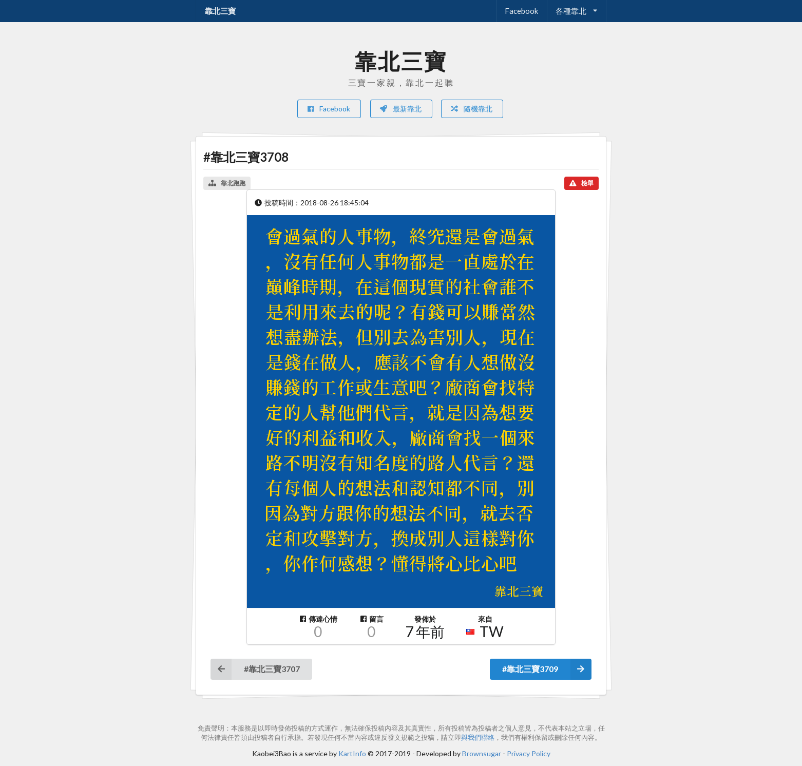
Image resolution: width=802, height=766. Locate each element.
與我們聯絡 (477, 737)
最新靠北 (400, 108)
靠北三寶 (220, 10)
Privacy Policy (528, 753)
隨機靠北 (471, 108)
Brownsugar (481, 753)
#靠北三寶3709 (546, 669)
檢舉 (581, 183)
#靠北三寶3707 (255, 669)
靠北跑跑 (226, 183)
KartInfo (352, 753)
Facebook (521, 10)
